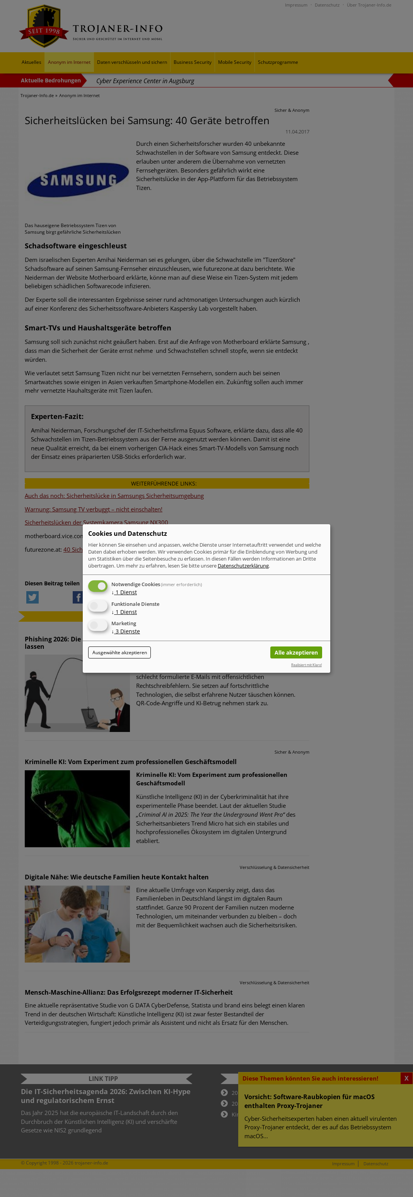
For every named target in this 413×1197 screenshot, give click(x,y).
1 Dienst (124, 592)
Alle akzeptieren (296, 652)
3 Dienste (125, 631)
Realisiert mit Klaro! (306, 664)
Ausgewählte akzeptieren (119, 652)
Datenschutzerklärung (243, 565)
